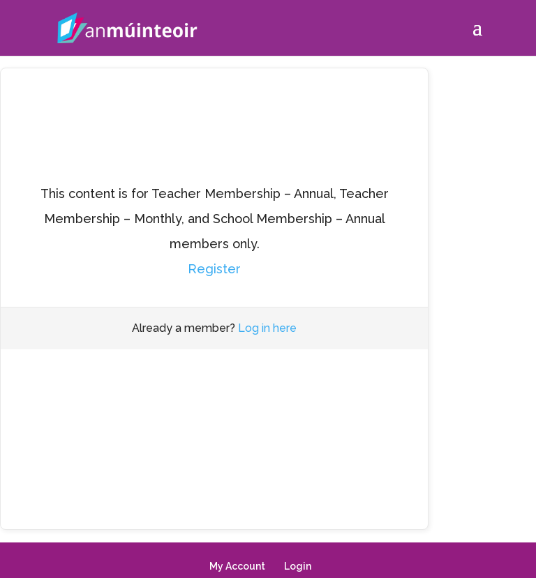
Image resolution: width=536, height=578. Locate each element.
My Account (237, 566)
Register (214, 268)
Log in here (267, 328)
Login (297, 566)
